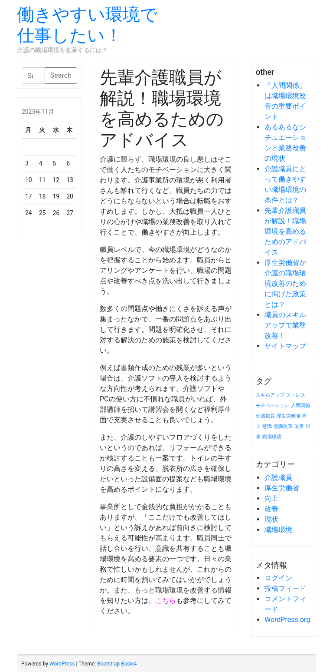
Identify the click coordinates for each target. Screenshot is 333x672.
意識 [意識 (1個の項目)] (267, 426)
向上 (271, 498)
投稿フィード (285, 588)
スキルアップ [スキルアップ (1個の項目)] (270, 395)
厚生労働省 (281, 488)
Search (61, 75)
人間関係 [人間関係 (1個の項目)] (300, 405)
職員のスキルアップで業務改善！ (285, 325)
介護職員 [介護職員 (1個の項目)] (265, 416)
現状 (271, 519)
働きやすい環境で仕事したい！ (87, 25)
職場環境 (278, 530)
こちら (165, 600)
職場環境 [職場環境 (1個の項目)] (271, 437)
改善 (271, 509)
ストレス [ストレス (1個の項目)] (295, 395)
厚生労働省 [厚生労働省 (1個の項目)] (288, 416)
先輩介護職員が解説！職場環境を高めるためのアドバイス (285, 231)
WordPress (62, 664)
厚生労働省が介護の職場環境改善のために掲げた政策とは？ (285, 283)
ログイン (278, 578)
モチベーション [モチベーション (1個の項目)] (272, 405)
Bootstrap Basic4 (117, 664)
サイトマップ (285, 346)
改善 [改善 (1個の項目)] (299, 426)
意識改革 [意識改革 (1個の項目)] (283, 426)
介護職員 (278, 477)
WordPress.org (287, 620)
